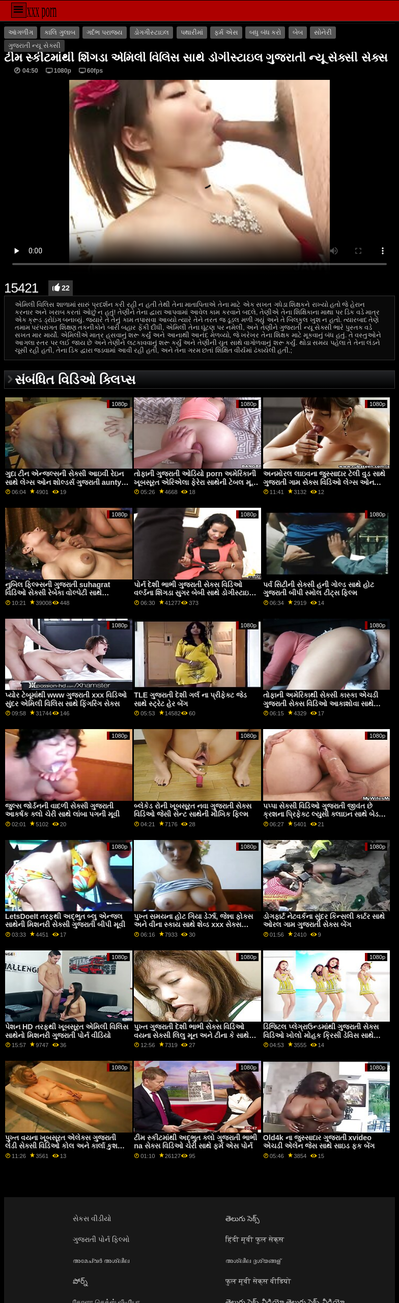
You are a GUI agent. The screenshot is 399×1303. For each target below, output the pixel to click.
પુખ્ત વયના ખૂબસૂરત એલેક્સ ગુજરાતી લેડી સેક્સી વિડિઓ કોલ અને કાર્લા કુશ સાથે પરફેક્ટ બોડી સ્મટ (61, 1146)
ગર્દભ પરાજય (104, 32)
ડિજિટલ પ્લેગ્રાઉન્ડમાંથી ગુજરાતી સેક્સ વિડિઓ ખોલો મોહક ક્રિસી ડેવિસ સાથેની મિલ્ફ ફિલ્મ (322, 1035)
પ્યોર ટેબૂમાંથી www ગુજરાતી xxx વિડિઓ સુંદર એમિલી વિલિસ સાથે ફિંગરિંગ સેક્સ (66, 699)
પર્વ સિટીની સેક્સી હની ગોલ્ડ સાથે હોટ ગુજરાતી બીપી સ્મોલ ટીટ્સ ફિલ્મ (318, 589)
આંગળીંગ (20, 32)
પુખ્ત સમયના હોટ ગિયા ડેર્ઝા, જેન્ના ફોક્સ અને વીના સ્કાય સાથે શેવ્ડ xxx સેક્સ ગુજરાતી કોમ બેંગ (193, 924)
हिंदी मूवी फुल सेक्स (254, 1239)
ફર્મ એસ (226, 32)
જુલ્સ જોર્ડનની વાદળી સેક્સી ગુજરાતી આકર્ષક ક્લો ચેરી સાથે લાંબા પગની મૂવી (62, 810)
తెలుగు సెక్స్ (242, 1218)
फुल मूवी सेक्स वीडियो (258, 1281)
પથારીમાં (192, 32)
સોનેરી (323, 32)
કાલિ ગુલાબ (59, 32)
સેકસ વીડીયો (92, 1218)
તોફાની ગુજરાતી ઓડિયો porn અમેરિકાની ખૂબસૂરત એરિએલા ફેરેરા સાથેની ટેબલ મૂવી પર (196, 482)
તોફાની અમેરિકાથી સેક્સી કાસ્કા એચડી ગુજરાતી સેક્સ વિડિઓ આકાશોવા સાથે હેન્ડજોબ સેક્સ (320, 703)
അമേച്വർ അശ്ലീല (101, 1260)
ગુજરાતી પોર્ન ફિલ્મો (101, 1239)
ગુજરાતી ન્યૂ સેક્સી (34, 45)
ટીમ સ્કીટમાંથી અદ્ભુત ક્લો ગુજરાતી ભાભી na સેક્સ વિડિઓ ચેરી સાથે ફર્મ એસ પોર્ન (195, 1142)
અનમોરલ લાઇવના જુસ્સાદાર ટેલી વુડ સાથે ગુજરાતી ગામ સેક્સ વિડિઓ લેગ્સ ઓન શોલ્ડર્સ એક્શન (324, 482)
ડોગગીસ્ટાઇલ (151, 32)
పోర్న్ (80, 1281)
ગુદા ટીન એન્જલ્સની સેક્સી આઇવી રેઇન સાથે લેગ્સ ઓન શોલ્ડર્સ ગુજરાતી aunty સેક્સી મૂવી (64, 482)
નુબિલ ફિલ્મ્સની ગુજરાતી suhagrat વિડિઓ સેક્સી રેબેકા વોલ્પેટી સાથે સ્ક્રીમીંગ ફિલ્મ (57, 593)
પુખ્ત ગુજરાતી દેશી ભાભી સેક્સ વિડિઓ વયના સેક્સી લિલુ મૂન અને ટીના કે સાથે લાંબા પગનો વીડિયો (191, 1035)
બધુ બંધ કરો (265, 32)
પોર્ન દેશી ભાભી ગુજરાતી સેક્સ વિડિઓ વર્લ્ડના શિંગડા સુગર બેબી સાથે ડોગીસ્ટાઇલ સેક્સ (194, 593)
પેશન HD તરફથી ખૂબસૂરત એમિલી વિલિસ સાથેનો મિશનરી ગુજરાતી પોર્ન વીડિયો (66, 1031)
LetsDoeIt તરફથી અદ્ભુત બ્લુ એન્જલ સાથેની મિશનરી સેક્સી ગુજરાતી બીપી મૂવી (65, 920)
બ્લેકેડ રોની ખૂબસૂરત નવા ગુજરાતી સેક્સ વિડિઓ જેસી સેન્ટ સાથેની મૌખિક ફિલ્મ (192, 810)
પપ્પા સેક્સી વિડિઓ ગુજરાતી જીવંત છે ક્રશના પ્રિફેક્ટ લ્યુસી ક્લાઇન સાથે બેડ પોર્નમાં (321, 814)
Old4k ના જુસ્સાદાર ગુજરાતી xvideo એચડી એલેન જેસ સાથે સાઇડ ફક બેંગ (319, 1142)
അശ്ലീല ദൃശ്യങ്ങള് (253, 1260)
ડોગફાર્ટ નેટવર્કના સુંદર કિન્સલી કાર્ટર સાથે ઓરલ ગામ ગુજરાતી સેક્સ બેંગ (324, 920)
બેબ (298, 32)
